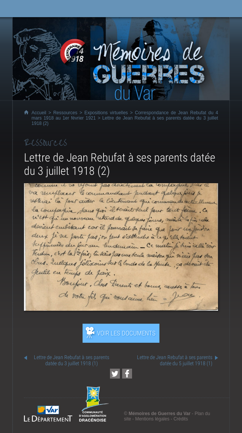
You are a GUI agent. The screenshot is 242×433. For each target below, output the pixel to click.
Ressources (65, 112)
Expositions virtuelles (106, 112)
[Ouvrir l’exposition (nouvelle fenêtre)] (121, 308)
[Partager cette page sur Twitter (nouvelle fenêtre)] (115, 374)
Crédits (181, 419)
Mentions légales (152, 419)
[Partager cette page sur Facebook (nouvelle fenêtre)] (127, 374)
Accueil (39, 112)
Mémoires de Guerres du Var (160, 413)
